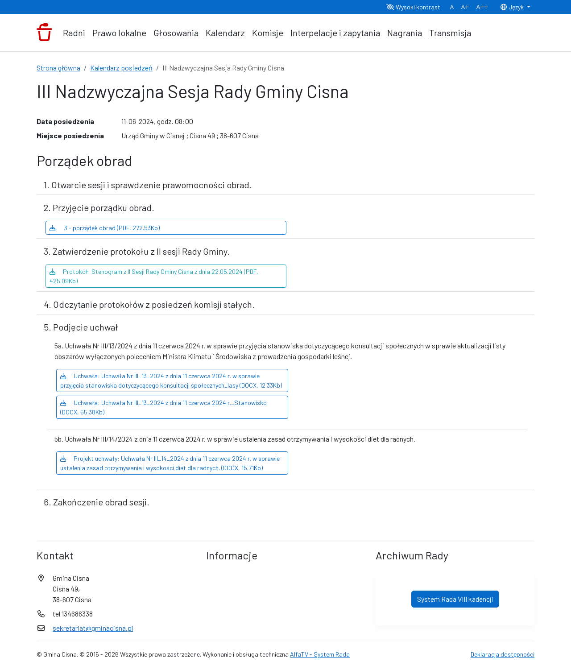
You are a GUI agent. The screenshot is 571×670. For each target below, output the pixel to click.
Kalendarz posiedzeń (121, 67)
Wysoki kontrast (413, 7)
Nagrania (404, 32)
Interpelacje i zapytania (335, 32)
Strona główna (58, 67)
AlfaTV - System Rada (320, 654)
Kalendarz (225, 32)
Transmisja (450, 32)
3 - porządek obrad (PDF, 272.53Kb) (105, 228)
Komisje (267, 32)
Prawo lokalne (119, 32)
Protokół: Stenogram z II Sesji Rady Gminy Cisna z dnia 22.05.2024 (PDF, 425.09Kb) (154, 276)
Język (512, 7)
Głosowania (176, 32)
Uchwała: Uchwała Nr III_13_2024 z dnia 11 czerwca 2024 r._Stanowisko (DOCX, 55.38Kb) (163, 407)
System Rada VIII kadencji (455, 599)
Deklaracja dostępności (502, 654)
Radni (74, 32)
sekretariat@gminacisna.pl (93, 628)
